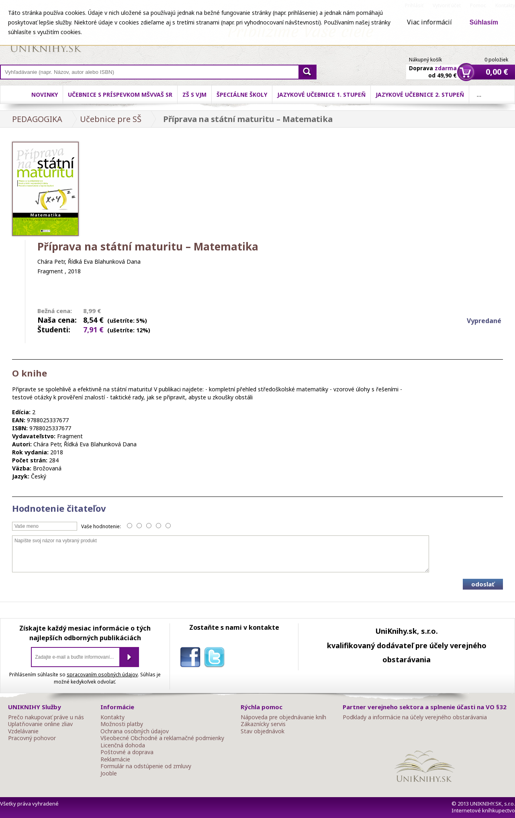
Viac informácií (429, 22)
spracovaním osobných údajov (102, 674)
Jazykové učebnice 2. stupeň (420, 94)
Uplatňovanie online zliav (40, 724)
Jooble (108, 773)
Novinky (44, 94)
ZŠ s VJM (194, 94)
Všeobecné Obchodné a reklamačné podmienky (162, 738)
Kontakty (112, 717)
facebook (192, 658)
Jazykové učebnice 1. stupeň (321, 94)
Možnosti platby (121, 724)
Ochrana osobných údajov (134, 731)
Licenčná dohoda (122, 745)
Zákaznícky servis (263, 724)
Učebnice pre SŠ (110, 119)
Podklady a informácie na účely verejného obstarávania (415, 717)
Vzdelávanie (23, 731)
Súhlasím (484, 22)
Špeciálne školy (242, 94)
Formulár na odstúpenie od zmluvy (145, 766)
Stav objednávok (262, 731)
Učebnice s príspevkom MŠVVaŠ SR (120, 94)
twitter (216, 658)
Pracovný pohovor (32, 738)
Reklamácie (115, 759)
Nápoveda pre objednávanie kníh (283, 717)
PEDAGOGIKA (37, 119)
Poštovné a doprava (126, 752)
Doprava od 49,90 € (433, 67)
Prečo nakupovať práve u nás (46, 717)
